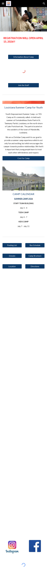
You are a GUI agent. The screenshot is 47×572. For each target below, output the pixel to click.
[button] (3, 3)
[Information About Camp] (23, 57)
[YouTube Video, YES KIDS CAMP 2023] (23, 390)
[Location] (12, 266)
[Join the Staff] (23, 85)
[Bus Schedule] (34, 245)
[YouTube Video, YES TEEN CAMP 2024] (23, 289)
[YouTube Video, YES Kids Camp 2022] (23, 455)
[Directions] (34, 266)
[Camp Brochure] (34, 256)
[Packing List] (12, 245)
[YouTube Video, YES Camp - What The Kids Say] (23, 521)
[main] (23, 39)
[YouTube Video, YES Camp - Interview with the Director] (23, 488)
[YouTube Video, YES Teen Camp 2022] (23, 423)
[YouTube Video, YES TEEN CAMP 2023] (23, 357)
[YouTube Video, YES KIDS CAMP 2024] (23, 324)
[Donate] (12, 256)
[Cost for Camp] (24, 158)
